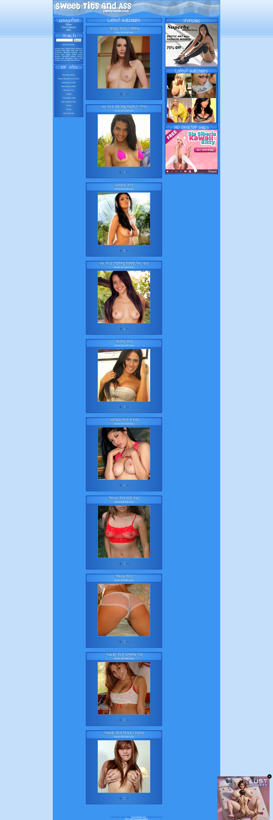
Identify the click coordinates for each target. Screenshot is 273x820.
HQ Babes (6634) (69, 75)
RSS (69, 30)
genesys (77, 60)
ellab (63, 50)
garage (57, 60)
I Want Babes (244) (69, 98)
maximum (58, 52)
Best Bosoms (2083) (69, 86)
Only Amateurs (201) (68, 102)
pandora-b (79, 48)
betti (62, 58)
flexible (80, 56)
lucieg (80, 54)
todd (81, 58)
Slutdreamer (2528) (68, 82)
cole (76, 50)
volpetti (67, 48)
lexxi (61, 60)
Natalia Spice (124, 185)
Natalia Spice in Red (124, 420)
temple (68, 54)
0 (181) (68, 105)
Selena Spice (123, 342)
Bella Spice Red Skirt (124, 498)
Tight (68, 50)
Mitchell (66, 52)
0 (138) (68, 109)
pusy (62, 48)
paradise (58, 48)
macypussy (69, 58)
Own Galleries (69, 27)
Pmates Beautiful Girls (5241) (68, 79)
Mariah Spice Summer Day (124, 655)
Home (69, 24)
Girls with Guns (68, 113)
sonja (72, 50)
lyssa (81, 50)
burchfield (65, 56)
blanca (76, 58)
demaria (57, 56)
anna (81, 52)
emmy (73, 48)
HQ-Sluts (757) (68, 90)
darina (57, 54)
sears (62, 54)
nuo (65, 60)
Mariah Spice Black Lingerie (124, 733)
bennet (74, 54)
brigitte (57, 58)
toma (72, 60)
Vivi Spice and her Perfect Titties (124, 107)
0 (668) (68, 94)
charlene (58, 50)
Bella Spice (124, 576)
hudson (73, 56)
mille (69, 60)
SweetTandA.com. (138, 817)
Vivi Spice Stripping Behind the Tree (124, 263)
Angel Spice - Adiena (124, 28)
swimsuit (74, 52)
